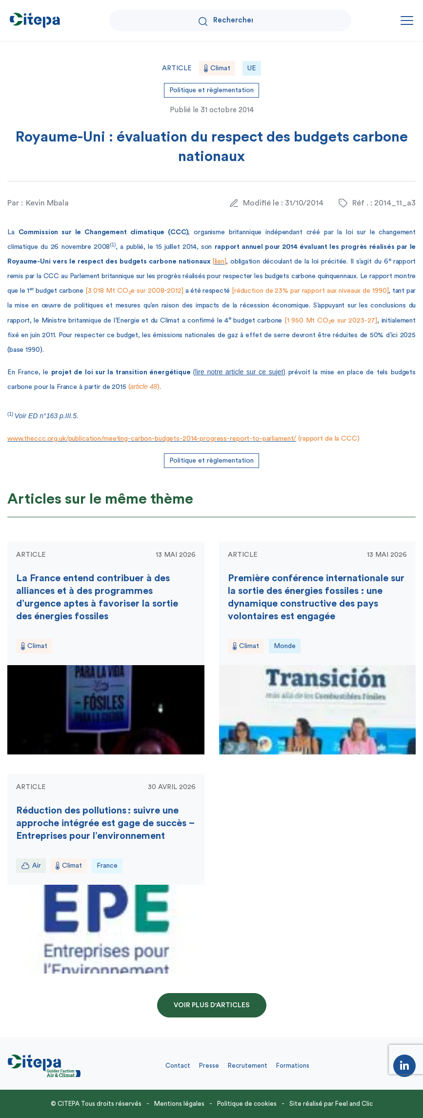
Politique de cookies (247, 1103)
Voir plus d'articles (212, 1005)
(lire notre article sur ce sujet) (239, 372)
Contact (177, 1065)
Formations (292, 1065)
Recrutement (247, 1065)
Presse (209, 1065)
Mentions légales (179, 1103)
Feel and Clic (354, 1103)
